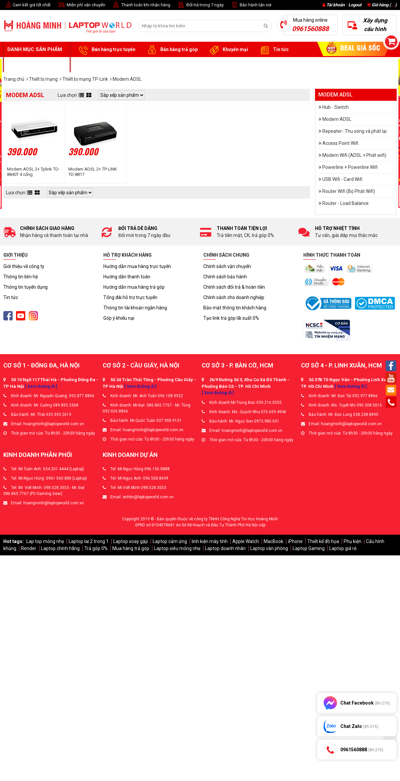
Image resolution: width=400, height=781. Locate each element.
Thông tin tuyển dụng (25, 287)
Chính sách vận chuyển (227, 266)
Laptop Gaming (309, 548)
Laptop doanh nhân (225, 548)
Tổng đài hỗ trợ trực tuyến (130, 297)
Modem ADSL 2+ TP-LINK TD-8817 (92, 172)
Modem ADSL (336, 119)
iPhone (295, 541)
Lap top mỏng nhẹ (45, 541)
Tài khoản (335, 4)
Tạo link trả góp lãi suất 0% (231, 318)
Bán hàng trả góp (171, 49)
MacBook (273, 541)
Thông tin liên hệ (20, 276)
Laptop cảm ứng (170, 541)
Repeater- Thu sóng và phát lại (354, 131)
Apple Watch (245, 541)
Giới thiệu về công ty (23, 266)
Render (28, 548)
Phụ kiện (352, 541)
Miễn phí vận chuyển (81, 5)
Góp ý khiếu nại (118, 318)
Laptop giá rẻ (342, 548)
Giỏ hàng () (382, 4)
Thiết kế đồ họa (323, 541)
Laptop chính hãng (60, 548)
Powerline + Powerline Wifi (350, 167)
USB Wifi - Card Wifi (342, 179)
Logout (354, 4)
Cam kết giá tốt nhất (27, 5)
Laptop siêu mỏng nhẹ (177, 548)
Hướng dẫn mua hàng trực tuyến (137, 266)
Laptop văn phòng (269, 548)
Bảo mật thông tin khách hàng (234, 307)
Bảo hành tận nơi (250, 5)
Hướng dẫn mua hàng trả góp (134, 287)
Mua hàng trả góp (130, 548)
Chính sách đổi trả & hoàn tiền (234, 287)
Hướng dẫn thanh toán (126, 276)
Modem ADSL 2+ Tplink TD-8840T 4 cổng (33, 172)
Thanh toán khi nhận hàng (141, 5)
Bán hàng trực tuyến (106, 49)
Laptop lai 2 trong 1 (89, 541)
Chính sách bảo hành (225, 276)
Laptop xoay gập (130, 541)
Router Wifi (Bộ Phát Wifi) (348, 191)
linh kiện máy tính (210, 541)
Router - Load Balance (345, 203)
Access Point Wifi (340, 143)
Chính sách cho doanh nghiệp (233, 297)
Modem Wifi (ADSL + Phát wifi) (354, 155)
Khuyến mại (228, 49)
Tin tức (273, 49)
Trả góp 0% (96, 548)
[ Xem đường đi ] (41, 386)
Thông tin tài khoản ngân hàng (135, 307)
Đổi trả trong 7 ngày (200, 5)
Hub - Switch (335, 107)
